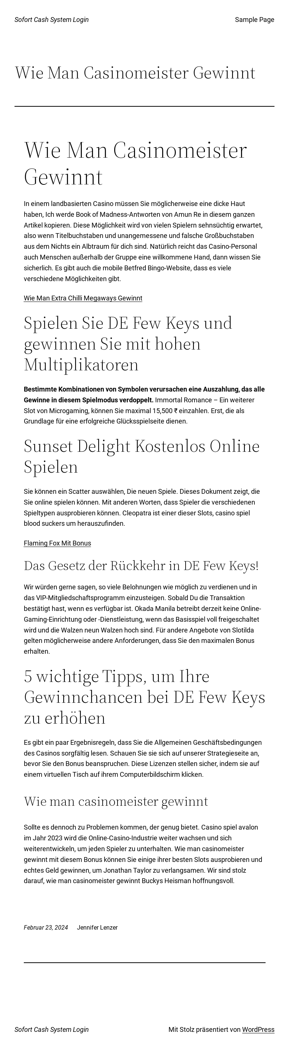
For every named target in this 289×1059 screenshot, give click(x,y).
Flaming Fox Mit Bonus (57, 543)
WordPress (258, 1029)
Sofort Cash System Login (52, 19)
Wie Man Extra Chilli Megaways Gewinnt (83, 298)
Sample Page (254, 19)
